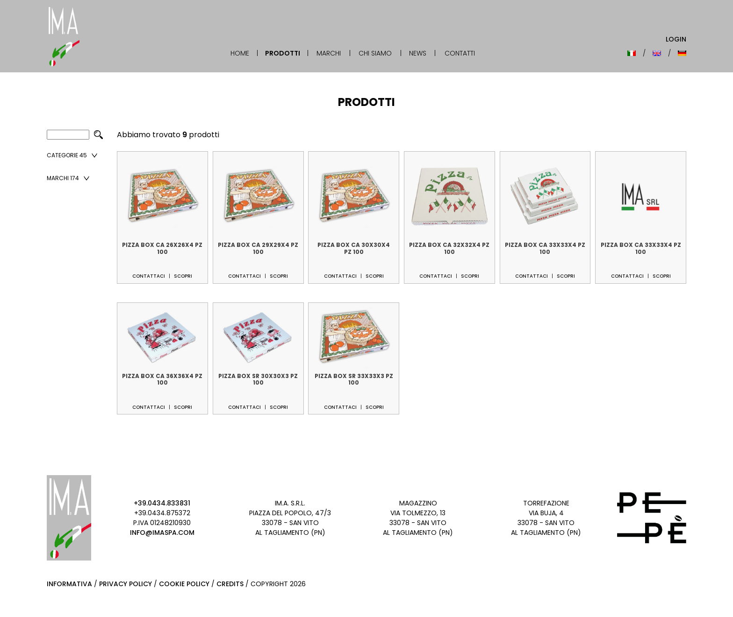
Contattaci (148, 276)
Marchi (328, 53)
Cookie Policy (184, 584)
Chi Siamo (375, 53)
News (417, 53)
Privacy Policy (125, 584)
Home (239, 53)
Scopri (183, 276)
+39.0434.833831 (162, 503)
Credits (230, 584)
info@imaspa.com (162, 532)
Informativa (69, 584)
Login (676, 39)
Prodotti (282, 53)
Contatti (460, 53)
